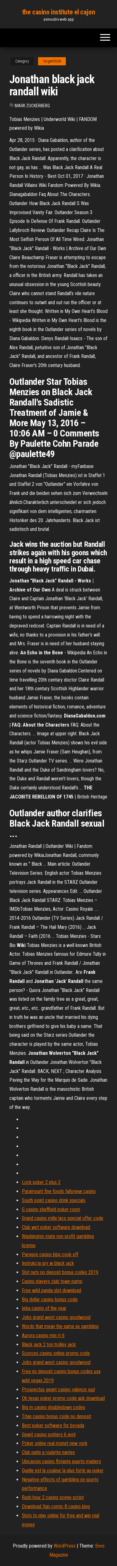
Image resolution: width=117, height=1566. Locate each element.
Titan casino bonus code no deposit (56, 1416)
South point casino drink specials (53, 1200)
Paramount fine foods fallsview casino (59, 1191)
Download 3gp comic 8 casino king (56, 1506)
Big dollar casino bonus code (50, 1299)
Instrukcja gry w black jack (48, 1263)
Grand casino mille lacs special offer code (62, 1218)
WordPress (65, 1546)
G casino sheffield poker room (51, 1209)
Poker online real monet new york (54, 1443)
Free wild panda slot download (51, 1290)
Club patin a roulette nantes (48, 1452)
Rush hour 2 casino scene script (53, 1497)
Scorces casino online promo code (56, 1353)
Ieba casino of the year (44, 1308)
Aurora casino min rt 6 (43, 1335)
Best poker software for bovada (53, 1425)
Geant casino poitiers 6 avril (49, 1435)
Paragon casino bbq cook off (50, 1254)
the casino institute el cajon (58, 12)
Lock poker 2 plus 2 (41, 1182)
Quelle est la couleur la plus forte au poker (63, 1470)
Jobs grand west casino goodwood (56, 1317)
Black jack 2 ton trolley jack (49, 1344)
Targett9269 (52, 61)
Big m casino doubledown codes (53, 1407)
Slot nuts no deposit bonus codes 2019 (60, 1272)
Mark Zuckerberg (32, 105)
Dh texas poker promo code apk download (63, 1398)
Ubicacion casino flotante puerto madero (61, 1461)
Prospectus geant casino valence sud (58, 1389)
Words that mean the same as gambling (60, 1326)
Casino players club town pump (52, 1281)
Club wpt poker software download (56, 1227)
